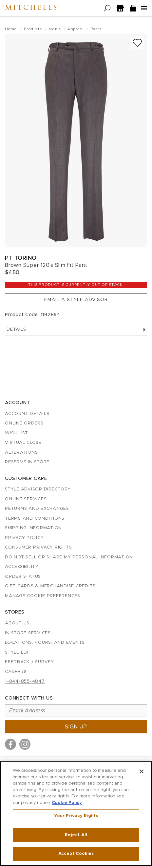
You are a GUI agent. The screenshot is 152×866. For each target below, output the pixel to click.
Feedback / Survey (29, 662)
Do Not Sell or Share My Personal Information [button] (69, 557)
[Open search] (107, 8)
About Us (17, 623)
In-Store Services (28, 633)
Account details (27, 414)
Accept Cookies (76, 854)
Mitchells (31, 8)
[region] (76, 813)
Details (76, 329)
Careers (16, 672)
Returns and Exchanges (37, 509)
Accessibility (22, 567)
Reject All (76, 835)
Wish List (16, 433)
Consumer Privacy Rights (38, 547)
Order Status (23, 576)
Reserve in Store (27, 462)
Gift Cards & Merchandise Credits (50, 586)
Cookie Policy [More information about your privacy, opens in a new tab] (67, 803)
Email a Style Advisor (76, 299)
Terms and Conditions (35, 518)
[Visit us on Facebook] (10, 744)
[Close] (141, 771)
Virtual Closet (25, 443)
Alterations (21, 452)
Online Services (26, 499)
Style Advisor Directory (37, 489)
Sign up (76, 726)
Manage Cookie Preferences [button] (42, 596)
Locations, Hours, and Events (45, 642)
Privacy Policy (24, 538)
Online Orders (24, 423)
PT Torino (21, 258)
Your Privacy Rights (76, 816)
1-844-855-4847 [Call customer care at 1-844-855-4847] (25, 681)
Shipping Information (33, 528)
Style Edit (18, 652)
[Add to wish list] (137, 43)
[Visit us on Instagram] (24, 744)
